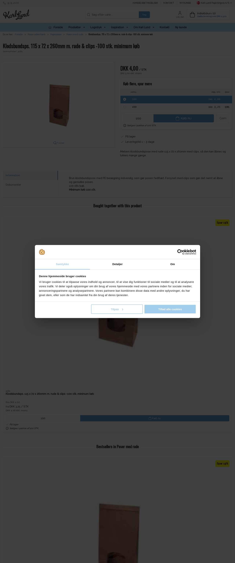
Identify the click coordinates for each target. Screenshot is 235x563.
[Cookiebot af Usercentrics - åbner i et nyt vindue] (180, 252)
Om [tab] (172, 264)
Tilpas (117, 309)
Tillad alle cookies (170, 309)
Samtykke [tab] (62, 264)
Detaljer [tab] (117, 264)
